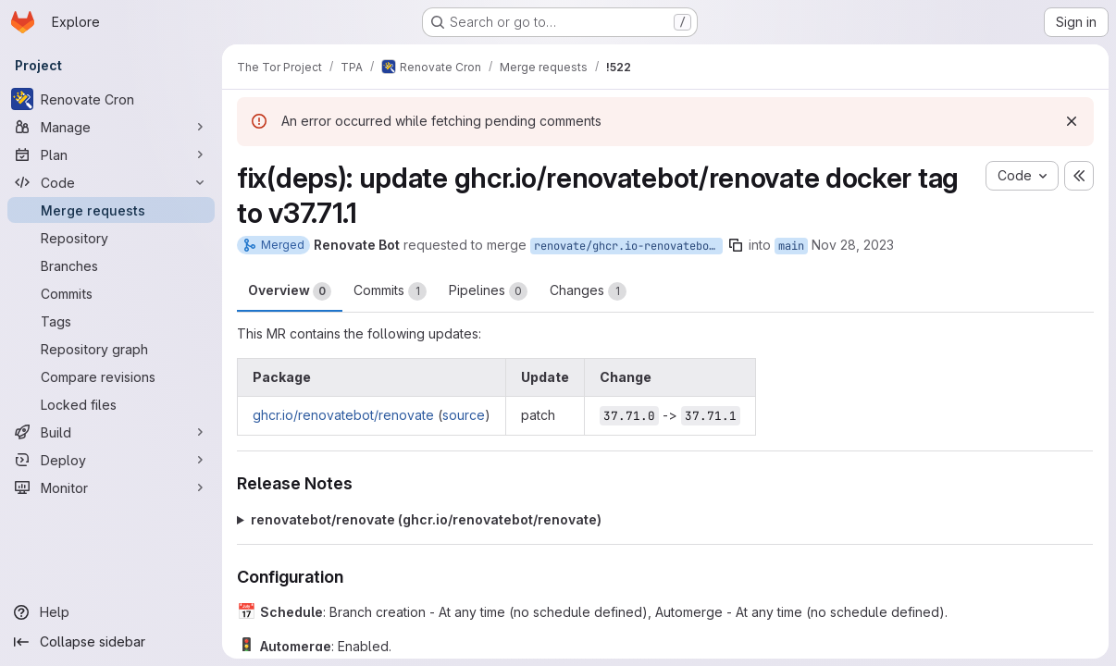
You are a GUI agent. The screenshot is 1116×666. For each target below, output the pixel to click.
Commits (390, 291)
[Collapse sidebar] (111, 642)
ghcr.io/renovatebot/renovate (343, 415)
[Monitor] (111, 487)
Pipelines (488, 291)
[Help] (111, 612)
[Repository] (111, 238)
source (463, 415)
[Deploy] (111, 460)
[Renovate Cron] (111, 99)
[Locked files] (111, 404)
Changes (588, 291)
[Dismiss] (1071, 121)
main (791, 246)
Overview (289, 291)
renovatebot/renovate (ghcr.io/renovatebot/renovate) (426, 519)
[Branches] (111, 265)
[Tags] (111, 321)
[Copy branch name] (736, 245)
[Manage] (111, 127)
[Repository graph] (111, 349)
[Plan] (111, 154)
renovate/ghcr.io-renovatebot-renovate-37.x (628, 246)
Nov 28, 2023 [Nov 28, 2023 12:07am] (853, 245)
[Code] (111, 182)
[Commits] (111, 293)
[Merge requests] (111, 210)
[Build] (111, 432)
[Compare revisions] (111, 376)
